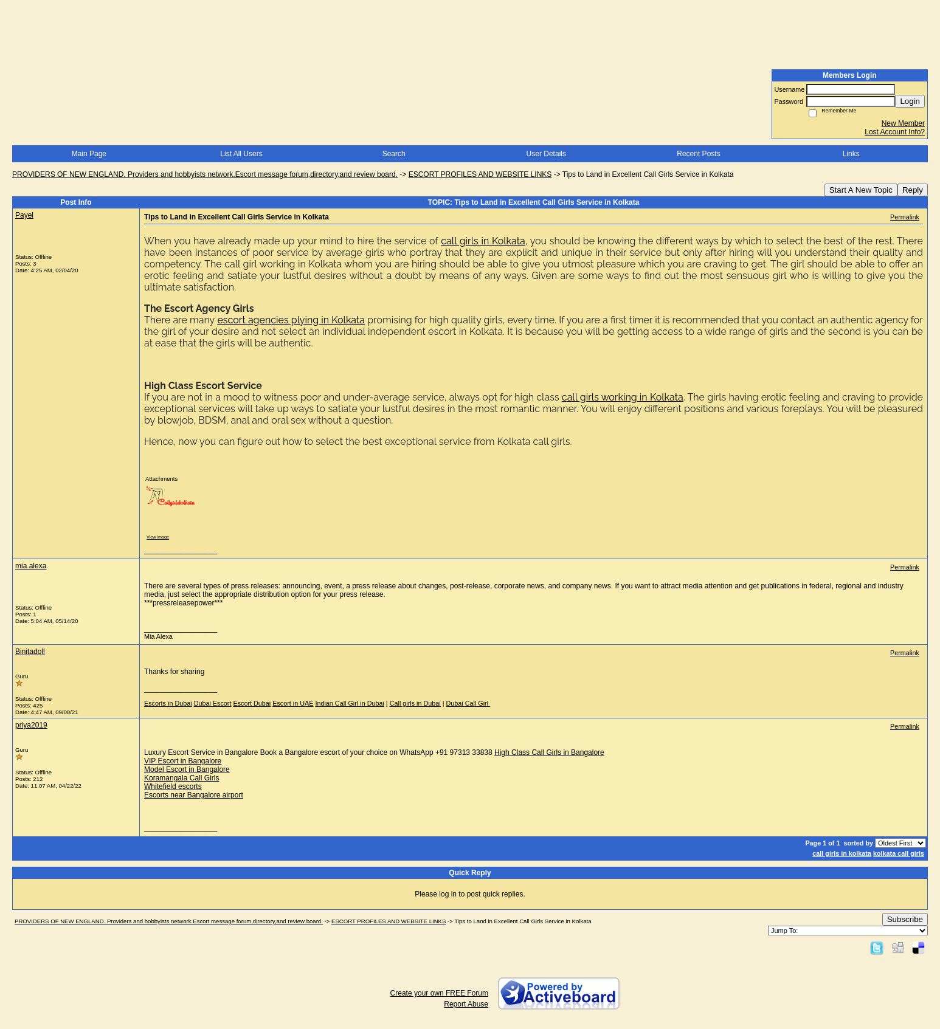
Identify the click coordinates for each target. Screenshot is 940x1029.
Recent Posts (698, 154)
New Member (903, 123)
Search (394, 154)
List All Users (241, 154)
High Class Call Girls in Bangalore (549, 752)
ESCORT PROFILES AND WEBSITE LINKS (480, 174)
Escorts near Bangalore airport (193, 795)
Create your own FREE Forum (439, 993)
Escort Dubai (252, 703)
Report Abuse (466, 1004)
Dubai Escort (213, 703)
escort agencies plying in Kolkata (291, 320)
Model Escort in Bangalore (187, 769)
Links (851, 154)
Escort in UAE (292, 703)
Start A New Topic (861, 189)
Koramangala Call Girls (181, 778)
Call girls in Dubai (415, 703)
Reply (912, 189)
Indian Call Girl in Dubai (349, 703)
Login (910, 101)
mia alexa (30, 566)
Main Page (89, 154)
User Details (546, 154)
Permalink (904, 217)
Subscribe (905, 919)
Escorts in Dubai (168, 703)
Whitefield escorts (173, 786)
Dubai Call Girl (468, 703)
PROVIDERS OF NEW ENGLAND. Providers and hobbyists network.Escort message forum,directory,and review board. (205, 174)
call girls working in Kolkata (622, 397)
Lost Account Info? (895, 132)
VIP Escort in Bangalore (182, 761)
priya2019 (31, 725)
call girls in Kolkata (483, 241)
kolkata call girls (898, 853)
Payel (24, 215)
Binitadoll (30, 651)
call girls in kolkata (841, 853)
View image (158, 537)
